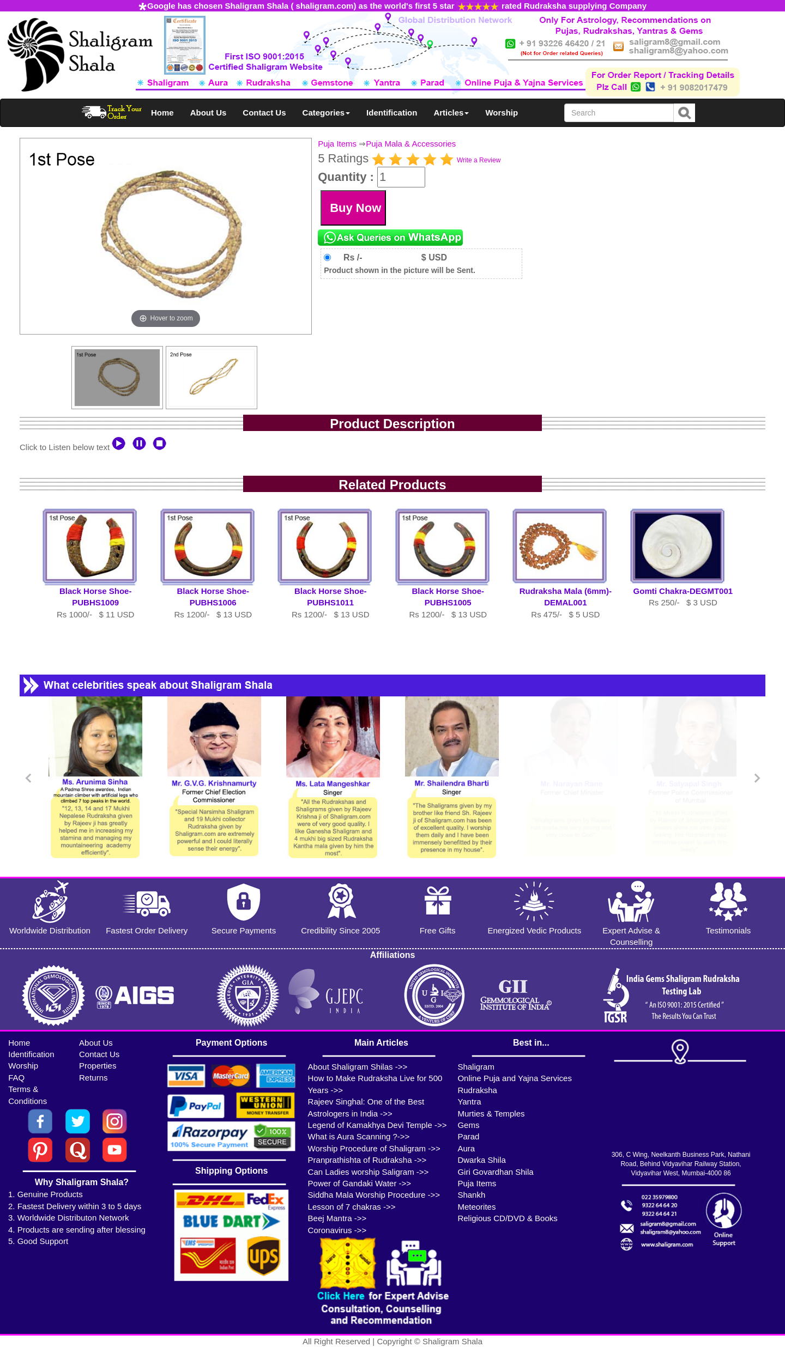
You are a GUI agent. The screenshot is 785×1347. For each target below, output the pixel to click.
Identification (391, 112)
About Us (208, 112)
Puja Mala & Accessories (411, 143)
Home (162, 112)
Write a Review (478, 160)
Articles (451, 112)
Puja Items (337, 143)
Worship (501, 112)
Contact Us (264, 112)
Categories (327, 112)
